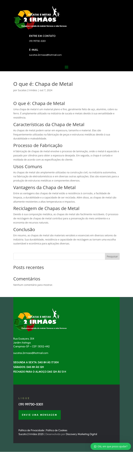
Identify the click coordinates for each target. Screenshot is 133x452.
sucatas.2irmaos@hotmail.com (45, 54)
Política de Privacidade (31, 430)
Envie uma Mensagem (40, 414)
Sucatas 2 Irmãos (27, 90)
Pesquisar (112, 256)
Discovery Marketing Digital (81, 434)
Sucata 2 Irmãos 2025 (31, 434)
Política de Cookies (56, 430)
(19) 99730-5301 (31, 404)
